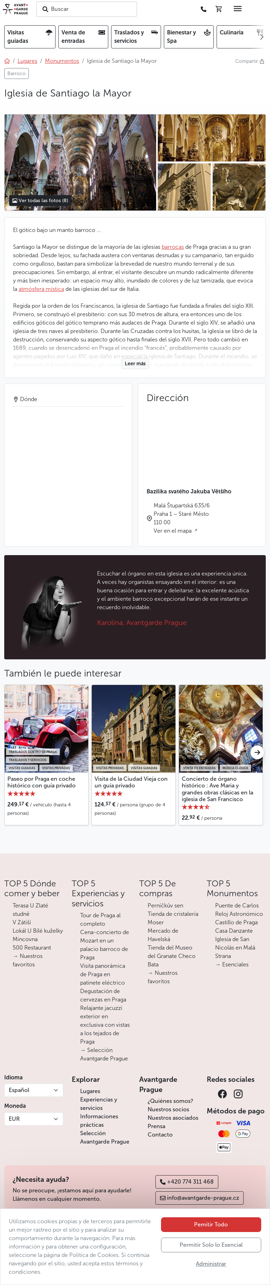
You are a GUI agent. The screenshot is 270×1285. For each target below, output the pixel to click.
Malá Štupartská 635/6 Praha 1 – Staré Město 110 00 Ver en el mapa (182, 518)
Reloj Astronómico (239, 914)
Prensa (156, 1126)
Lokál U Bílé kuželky (38, 930)
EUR (14, 1119)
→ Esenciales (232, 964)
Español (19, 1090)
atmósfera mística (41, 289)
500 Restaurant (32, 947)
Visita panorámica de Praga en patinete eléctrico (102, 974)
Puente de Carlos (237, 905)
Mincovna (25, 939)
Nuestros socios (168, 1109)
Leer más (135, 364)
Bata (153, 964)
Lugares (90, 1091)
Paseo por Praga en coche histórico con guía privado (41, 782)
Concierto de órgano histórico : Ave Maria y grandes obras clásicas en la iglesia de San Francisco (217, 789)
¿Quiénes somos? (170, 1101)
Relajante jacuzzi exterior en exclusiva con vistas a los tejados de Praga (105, 1025)
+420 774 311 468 (187, 1181)
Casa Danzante (234, 930)
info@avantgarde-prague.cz (199, 1197)
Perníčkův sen (165, 905)
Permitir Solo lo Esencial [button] (211, 1244)
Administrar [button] (211, 1263)
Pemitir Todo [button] (211, 1224)
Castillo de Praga (236, 922)
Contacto (160, 1134)
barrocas (173, 247)
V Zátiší (22, 922)
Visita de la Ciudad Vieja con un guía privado (131, 782)
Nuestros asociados (173, 1117)
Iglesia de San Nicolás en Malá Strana (235, 947)
